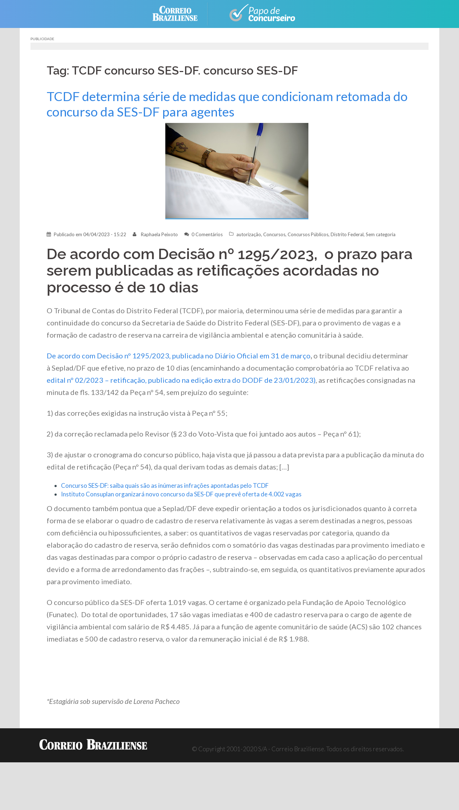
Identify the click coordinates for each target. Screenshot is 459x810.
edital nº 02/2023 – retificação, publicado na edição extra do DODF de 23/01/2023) (181, 380)
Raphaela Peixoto (159, 234)
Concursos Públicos (308, 234)
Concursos (274, 234)
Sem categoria (381, 234)
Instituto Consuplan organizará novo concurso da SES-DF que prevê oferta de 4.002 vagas (181, 494)
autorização (248, 234)
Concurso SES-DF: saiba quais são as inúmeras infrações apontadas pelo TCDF (165, 485)
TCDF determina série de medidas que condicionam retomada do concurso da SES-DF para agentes (227, 104)
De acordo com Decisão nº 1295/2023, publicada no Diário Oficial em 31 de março (179, 355)
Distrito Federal (347, 234)
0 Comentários (207, 234)
